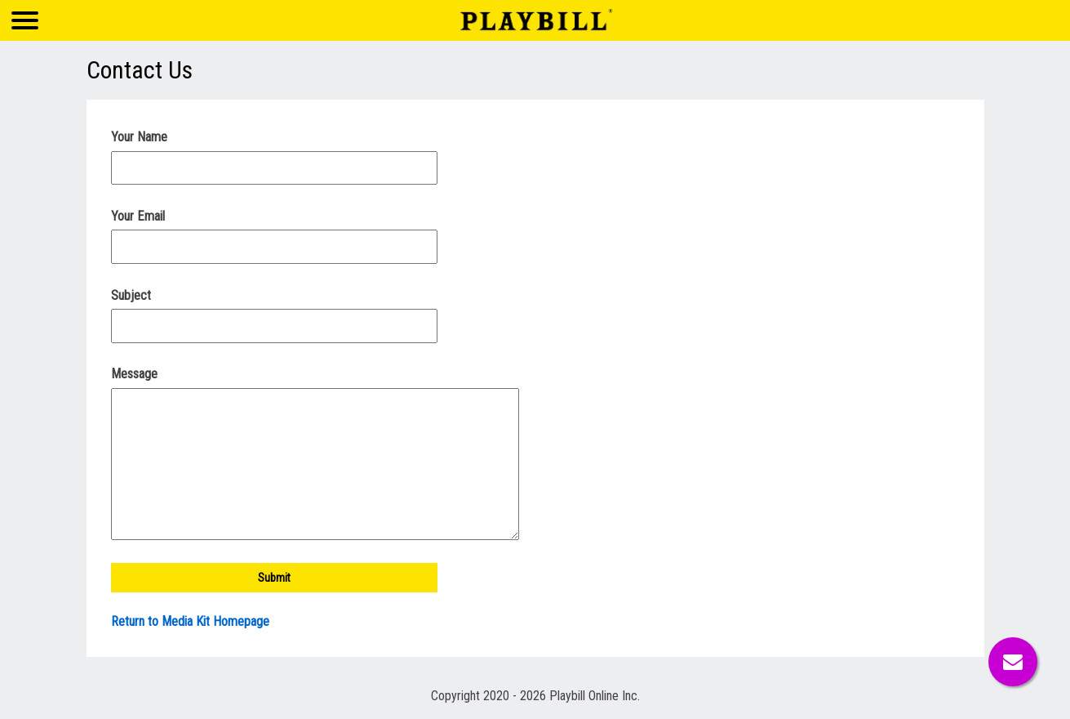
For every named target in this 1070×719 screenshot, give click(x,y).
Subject (131, 295)
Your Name (139, 137)
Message (134, 374)
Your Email (138, 216)
